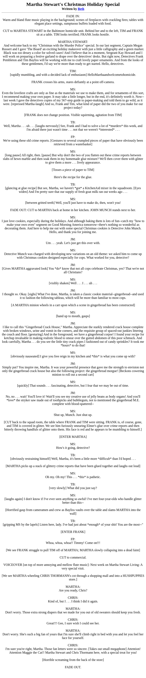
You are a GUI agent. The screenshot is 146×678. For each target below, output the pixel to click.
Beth (81, 9)
